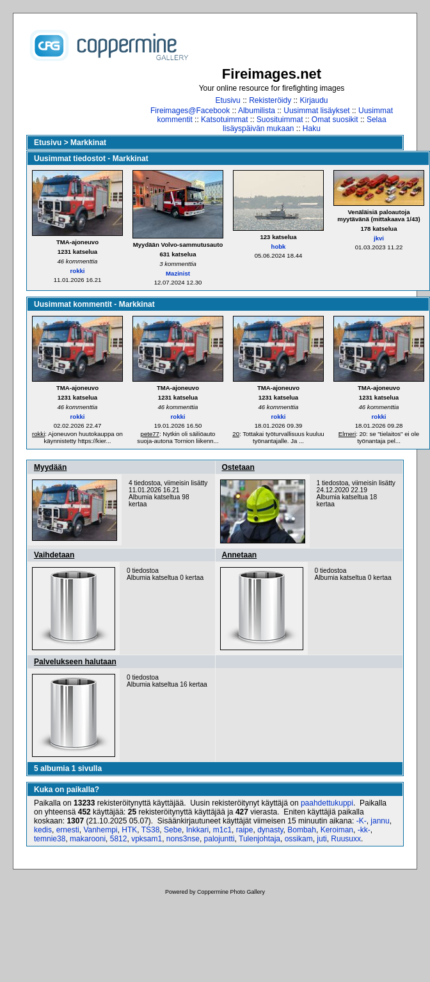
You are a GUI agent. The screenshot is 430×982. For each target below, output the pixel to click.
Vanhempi (100, 829)
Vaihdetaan (54, 554)
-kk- (364, 829)
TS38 (150, 829)
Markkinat (88, 142)
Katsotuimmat (224, 119)
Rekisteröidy (270, 100)
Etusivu (227, 100)
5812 (118, 838)
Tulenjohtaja (259, 838)
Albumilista (256, 110)
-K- (361, 820)
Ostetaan (238, 467)
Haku (312, 128)
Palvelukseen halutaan (75, 661)
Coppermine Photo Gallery (231, 892)
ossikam (299, 838)
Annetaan (239, 554)
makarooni (88, 838)
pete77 (150, 433)
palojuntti (219, 838)
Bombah (301, 829)
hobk (278, 246)
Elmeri (347, 433)
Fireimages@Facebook (190, 110)
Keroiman (337, 829)
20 (235, 433)
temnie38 (49, 838)
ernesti (67, 829)
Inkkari (197, 829)
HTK (129, 829)
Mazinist (178, 273)
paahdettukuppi (327, 803)
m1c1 (222, 829)
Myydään (50, 467)
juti (321, 838)
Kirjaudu (314, 100)
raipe (244, 829)
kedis (43, 829)
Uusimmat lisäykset (316, 110)
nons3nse (183, 838)
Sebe (173, 829)
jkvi (379, 238)
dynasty (270, 829)
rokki (77, 270)
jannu (379, 820)
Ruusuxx (346, 838)
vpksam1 (146, 838)
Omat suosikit (335, 119)
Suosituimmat (280, 119)
